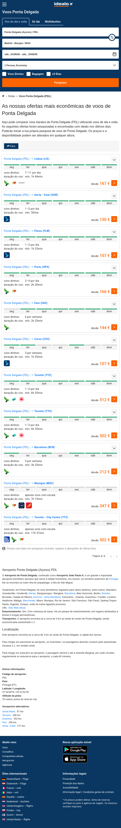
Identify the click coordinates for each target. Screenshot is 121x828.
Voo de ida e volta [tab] (16, 21)
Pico (4, 722)
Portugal (113, 579)
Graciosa (7, 718)
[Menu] (4, 4)
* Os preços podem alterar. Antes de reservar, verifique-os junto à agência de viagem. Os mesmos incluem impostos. (90, 803)
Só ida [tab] (36, 21)
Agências (7, 764)
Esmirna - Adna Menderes (47, 597)
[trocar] (111, 37)
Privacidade (69, 779)
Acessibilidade (70, 787)
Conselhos (7, 751)
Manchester (29, 600)
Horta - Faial (8, 725)
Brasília (106, 593)
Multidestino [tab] (53, 21)
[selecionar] (114, 183)
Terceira (6, 715)
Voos (5, 747)
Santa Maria (8, 711)
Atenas (32, 593)
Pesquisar (60, 82)
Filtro (12, 146)
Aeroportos (8, 760)
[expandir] (114, 160)
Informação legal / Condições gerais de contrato (88, 792)
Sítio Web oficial (16, 607)
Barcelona (70, 593)
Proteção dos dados (73, 783)
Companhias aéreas (12, 756)
